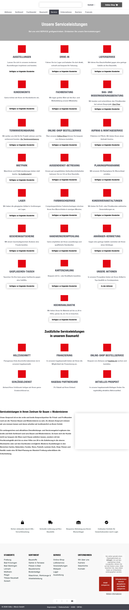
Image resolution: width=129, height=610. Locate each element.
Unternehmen (66, 12)
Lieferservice (58, 563)
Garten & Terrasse (36, 563)
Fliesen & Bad (35, 566)
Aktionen (8, 12)
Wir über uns (83, 559)
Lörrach (7, 569)
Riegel (6, 575)
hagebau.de (112, 361)
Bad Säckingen (10, 566)
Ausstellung (58, 575)
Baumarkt (43, 12)
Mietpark (57, 569)
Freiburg (7, 559)
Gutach (7, 581)
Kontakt (81, 569)
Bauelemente (34, 569)
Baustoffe (33, 559)
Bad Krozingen (10, 563)
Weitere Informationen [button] (113, 594)
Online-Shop (62, 136)
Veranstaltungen (60, 566)
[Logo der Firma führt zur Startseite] (18, 4)
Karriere (78, 12)
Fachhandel (31, 12)
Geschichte (83, 566)
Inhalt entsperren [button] (105, 584)
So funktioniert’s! (25, 174)
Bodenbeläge (34, 572)
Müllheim (8, 572)
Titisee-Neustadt (11, 578)
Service (54, 12)
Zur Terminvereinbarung (30, 139)
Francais (88, 12)
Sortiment (19, 12)
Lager (55, 572)
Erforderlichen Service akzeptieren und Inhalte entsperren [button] (121, 584)
